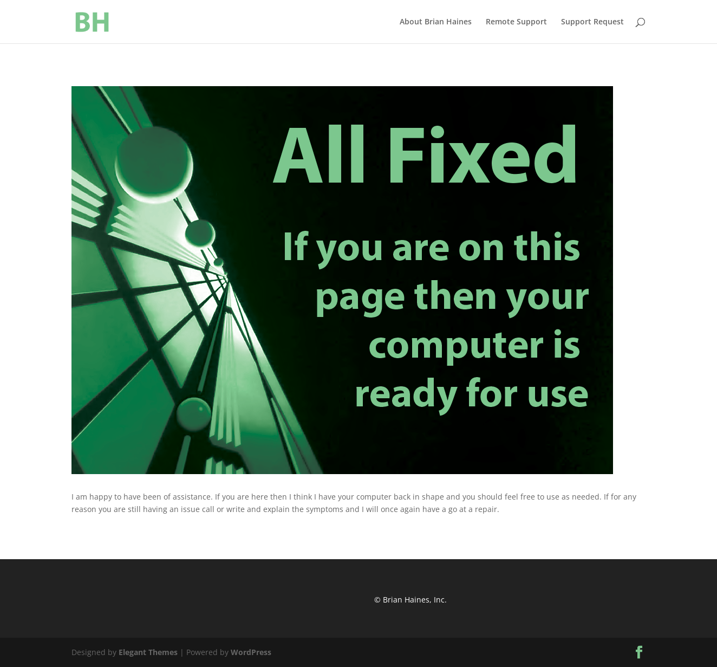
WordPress (251, 652)
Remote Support (516, 22)
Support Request (592, 22)
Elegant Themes (148, 652)
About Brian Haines (436, 22)
